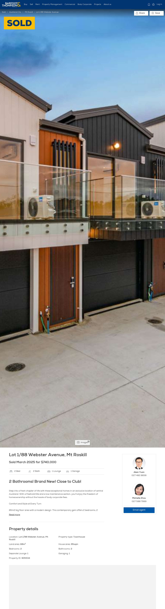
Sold (4, 12)
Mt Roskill (29, 12)
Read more (14, 515)
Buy (25, 4)
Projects (97, 4)
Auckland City (15, 12)
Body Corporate (85, 4)
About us (107, 4)
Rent (37, 4)
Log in (159, 4)
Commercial (70, 4)
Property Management (52, 4)
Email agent (139, 510)
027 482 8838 (139, 476)
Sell (31, 4)
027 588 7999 (139, 502)
